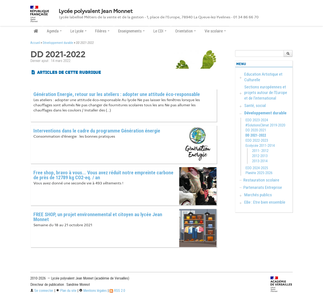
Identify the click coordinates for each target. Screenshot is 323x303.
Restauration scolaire (261, 180)
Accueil (35, 43)
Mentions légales (93, 290)
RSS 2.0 (117, 290)
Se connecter (41, 290)
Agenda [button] (54, 31)
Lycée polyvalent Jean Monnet (95, 11)
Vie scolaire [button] (215, 31)
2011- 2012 (260, 151)
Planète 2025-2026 (259, 173)
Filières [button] (102, 31)
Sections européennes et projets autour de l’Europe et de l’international (265, 92)
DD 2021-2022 (255, 135)
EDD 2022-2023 (256, 140)
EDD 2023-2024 (256, 120)
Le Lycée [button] (78, 31)
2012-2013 (260, 156)
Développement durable (58, 43)
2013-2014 (260, 161)
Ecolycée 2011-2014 (260, 145)
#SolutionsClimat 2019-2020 (265, 125)
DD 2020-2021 (255, 130)
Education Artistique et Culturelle (263, 77)
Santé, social (255, 105)
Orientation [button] (185, 31)
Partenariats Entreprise (262, 187)
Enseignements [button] (131, 31)
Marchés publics (258, 194)
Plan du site (66, 290)
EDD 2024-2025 (256, 168)
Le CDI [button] (159, 31)
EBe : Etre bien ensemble (264, 202)
